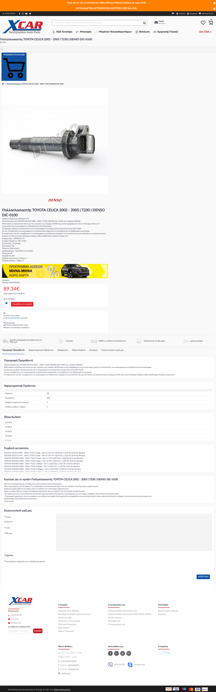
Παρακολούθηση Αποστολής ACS (122, 611)
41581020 (74, 665)
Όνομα (8, 517)
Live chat (23, 318)
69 (69, 665)
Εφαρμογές (63, 350)
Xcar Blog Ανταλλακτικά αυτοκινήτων (74, 614)
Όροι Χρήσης (63, 628)
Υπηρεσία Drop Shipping (68, 611)
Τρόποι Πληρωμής (66, 631)
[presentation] (76, 564)
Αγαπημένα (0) (114, 621)
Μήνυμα (9, 533)
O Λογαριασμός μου (116, 624)
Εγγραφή (38, 631)
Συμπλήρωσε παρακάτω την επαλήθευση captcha (25, 561)
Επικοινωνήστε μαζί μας (113, 350)
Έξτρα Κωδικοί (78, 350)
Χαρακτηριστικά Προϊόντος (41, 350)
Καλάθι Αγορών (114, 618)
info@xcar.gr (16, 623)
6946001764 (73, 669)
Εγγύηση (94, 350)
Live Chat (14, 619)
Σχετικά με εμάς (65, 618)
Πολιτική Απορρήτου (67, 624)
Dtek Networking (62, 690)
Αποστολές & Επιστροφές (69, 621)
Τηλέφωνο (8, 522)
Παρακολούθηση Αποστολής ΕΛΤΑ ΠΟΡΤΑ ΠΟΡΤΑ (129, 614)
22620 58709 (9, 13)
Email (8, 528)
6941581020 (116, 664)
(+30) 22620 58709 (11, 318)
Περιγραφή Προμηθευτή (13, 350)
